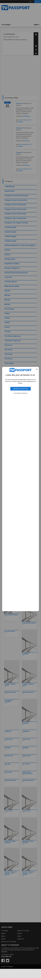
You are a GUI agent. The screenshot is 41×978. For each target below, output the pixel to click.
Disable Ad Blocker (20, 388)
